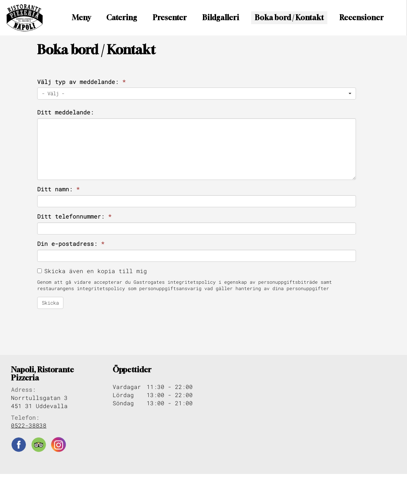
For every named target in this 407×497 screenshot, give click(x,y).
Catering (121, 17)
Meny (81, 17)
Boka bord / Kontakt (289, 17)
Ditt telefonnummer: (74, 216)
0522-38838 (28, 425)
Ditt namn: (58, 189)
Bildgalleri (220, 17)
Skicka (50, 302)
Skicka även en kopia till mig (95, 271)
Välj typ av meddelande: (81, 81)
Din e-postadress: (70, 243)
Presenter (170, 17)
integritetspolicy (192, 282)
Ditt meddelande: (65, 112)
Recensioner (361, 17)
